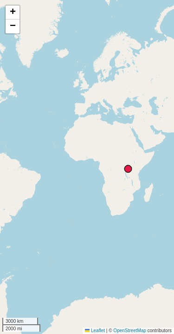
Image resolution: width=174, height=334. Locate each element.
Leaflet (95, 330)
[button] (12, 12)
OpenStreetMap (129, 330)
